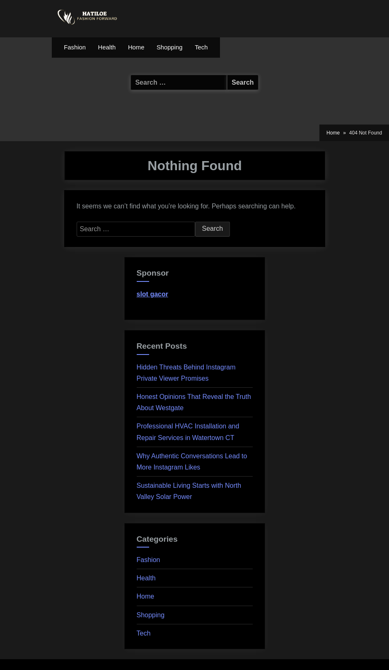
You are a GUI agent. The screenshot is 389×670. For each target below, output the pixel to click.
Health (107, 47)
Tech (201, 47)
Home (136, 47)
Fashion (75, 47)
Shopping (170, 47)
